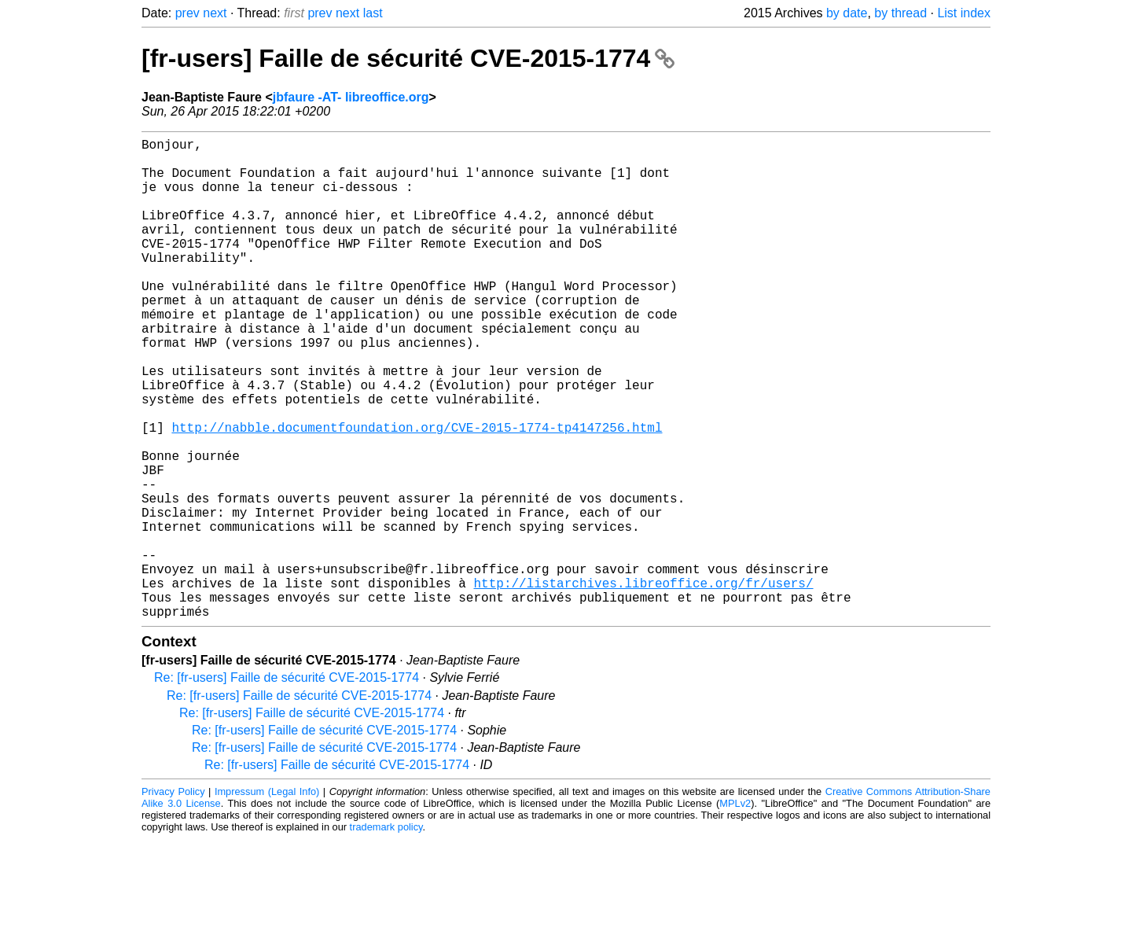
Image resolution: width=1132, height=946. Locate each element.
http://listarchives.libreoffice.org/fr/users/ (643, 683)
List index (963, 13)
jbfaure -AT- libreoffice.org (351, 97)
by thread (900, 13)
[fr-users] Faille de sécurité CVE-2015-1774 (408, 58)
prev (187, 13)
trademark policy (386, 934)
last (373, 13)
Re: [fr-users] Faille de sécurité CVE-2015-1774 (286, 784)
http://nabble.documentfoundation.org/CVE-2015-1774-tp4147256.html (416, 493)
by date (846, 13)
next (214, 13)
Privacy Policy (173, 898)
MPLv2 (735, 910)
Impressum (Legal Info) (267, 898)
